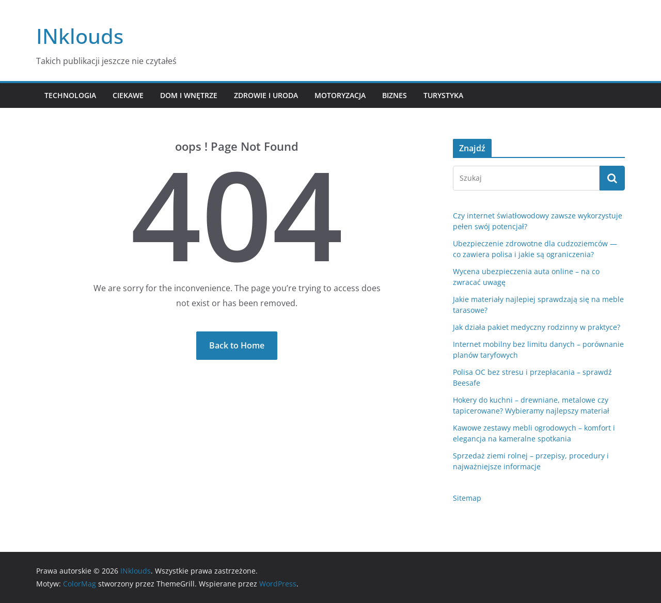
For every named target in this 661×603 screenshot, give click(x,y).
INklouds (79, 36)
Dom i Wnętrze (188, 95)
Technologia (70, 95)
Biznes (394, 95)
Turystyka (443, 95)
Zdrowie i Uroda (266, 95)
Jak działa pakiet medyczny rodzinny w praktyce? (536, 327)
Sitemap (467, 498)
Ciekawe (128, 95)
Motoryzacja (340, 95)
